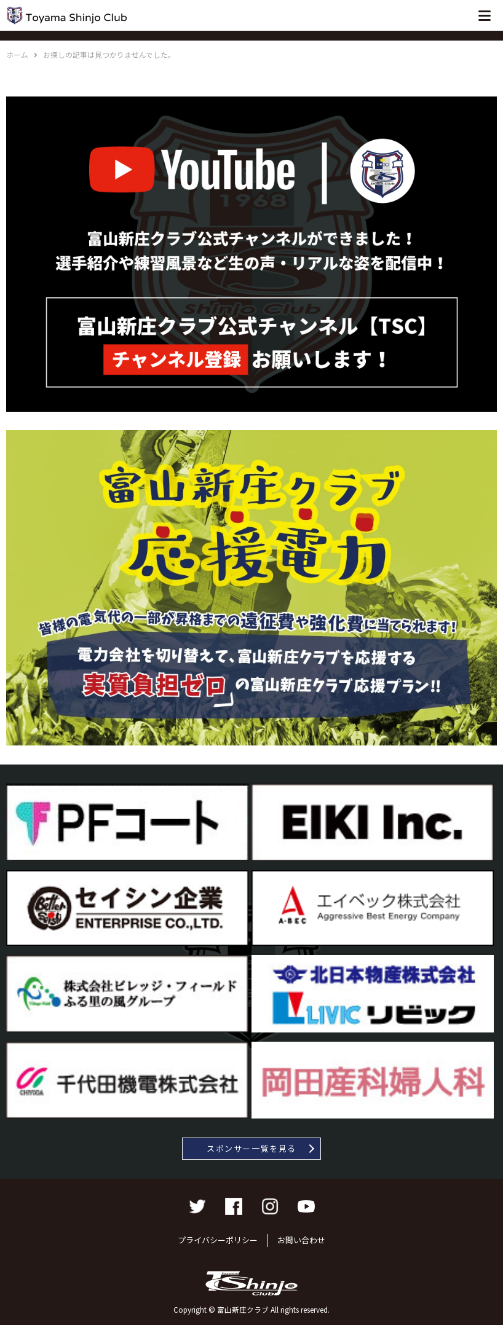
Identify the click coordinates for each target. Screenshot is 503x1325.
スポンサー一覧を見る (251, 1148)
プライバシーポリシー (218, 1240)
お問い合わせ (301, 1240)
